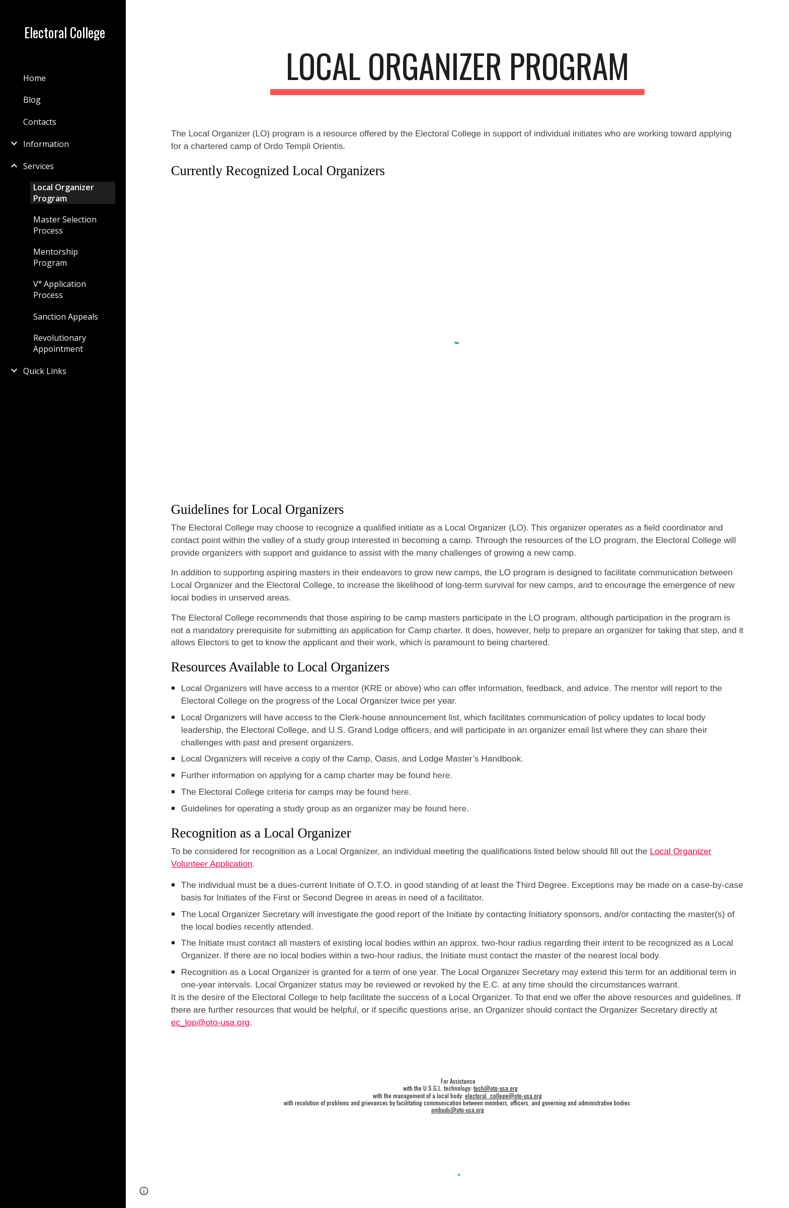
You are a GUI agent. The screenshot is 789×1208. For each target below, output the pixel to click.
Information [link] (46, 143)
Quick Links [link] (44, 370)
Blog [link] (32, 99)
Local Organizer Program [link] (63, 193)
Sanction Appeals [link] (65, 316)
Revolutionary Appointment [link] (59, 343)
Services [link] (38, 166)
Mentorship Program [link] (55, 257)
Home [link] (34, 78)
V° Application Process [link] (59, 289)
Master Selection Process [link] (65, 225)
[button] (777, 14)
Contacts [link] (39, 121)
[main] (457, 70)
